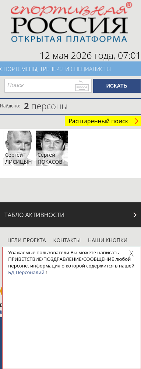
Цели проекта (26, 240)
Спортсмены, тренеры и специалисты (55, 68)
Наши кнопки (107, 240)
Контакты (67, 240)
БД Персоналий (26, 272)
